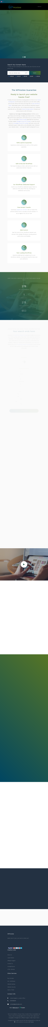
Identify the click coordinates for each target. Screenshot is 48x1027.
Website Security (11, 987)
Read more (28, 23)
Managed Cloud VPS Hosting (23, 121)
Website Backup (11, 984)
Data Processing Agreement (19, 1015)
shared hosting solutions (28, 109)
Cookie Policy (28, 1014)
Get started (20, 23)
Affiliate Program (11, 960)
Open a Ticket (10, 989)
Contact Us (10, 963)
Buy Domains (10, 978)
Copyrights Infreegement (15, 1017)
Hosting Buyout (11, 966)
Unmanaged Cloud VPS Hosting (20, 123)
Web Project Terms (34, 1017)
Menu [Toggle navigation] (39, 6)
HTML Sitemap (11, 969)
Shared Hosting (23, 120)
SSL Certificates (11, 981)
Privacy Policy (21, 1014)
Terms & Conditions (12, 1014)
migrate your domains (22, 211)
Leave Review (10, 957)
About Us (9, 954)
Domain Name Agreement (32, 1015)
